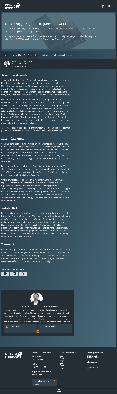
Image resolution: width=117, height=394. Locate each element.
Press (30, 55)
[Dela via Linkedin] (14, 274)
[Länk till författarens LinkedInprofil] (38, 331)
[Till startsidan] (4, 55)
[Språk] (102, 6)
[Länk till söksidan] (110, 6)
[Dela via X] (23, 274)
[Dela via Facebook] (5, 274)
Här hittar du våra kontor (41, 382)
